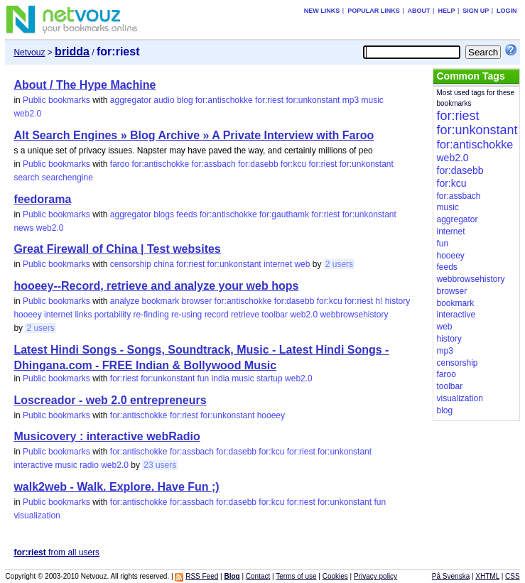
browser (197, 301)
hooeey (27, 315)
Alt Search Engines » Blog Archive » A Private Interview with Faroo (193, 135)
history (397, 301)
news (23, 228)
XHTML (487, 576)
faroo (119, 164)
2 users (339, 264)
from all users (56, 552)
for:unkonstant (313, 100)
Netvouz (29, 53)
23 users (160, 465)
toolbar (274, 315)
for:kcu (293, 164)
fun (203, 378)
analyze (124, 301)
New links (322, 10)
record (217, 315)
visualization (36, 516)
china (163, 264)
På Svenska (451, 576)
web (302, 264)
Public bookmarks (56, 100)
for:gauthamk (284, 214)
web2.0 (27, 114)
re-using (186, 315)
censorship (130, 264)
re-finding (151, 315)
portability (112, 315)
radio (89, 465)
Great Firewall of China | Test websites (116, 249)
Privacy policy (375, 576)
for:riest (269, 100)
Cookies (335, 576)
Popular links (373, 10)
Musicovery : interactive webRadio (106, 436)
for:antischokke (224, 100)
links (83, 315)
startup (269, 378)
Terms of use (296, 576)
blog (185, 100)
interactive (33, 465)
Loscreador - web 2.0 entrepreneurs (109, 400)
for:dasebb (258, 164)
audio (163, 100)
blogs (163, 214)
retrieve (245, 315)
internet (278, 264)
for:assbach (214, 164)
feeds (186, 214)
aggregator (130, 100)
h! (378, 301)
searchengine (67, 177)
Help (446, 10)
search (26, 177)
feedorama (42, 199)
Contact (258, 576)
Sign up (475, 10)
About (419, 10)
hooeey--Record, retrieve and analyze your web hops (155, 286)
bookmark (161, 301)
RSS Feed (201, 576)
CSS (512, 576)
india (220, 378)
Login (507, 10)
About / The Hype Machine (84, 85)
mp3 (350, 100)
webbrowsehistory (354, 315)
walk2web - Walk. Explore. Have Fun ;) (116, 487)
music (372, 100)
